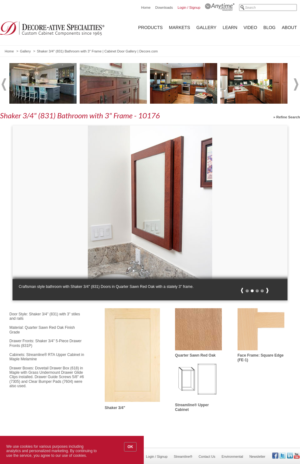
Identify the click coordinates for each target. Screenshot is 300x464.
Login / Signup (189, 7)
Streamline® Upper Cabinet (192, 407)
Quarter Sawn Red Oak (195, 355)
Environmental (232, 456)
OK (130, 447)
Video (250, 27)
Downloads (164, 7)
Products (150, 27)
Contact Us (207, 456)
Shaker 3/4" (115, 408)
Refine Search (288, 117)
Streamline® (183, 456)
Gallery (206, 27)
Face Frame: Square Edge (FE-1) (260, 357)
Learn (230, 27)
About (289, 27)
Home (145, 7)
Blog (269, 27)
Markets (179, 27)
